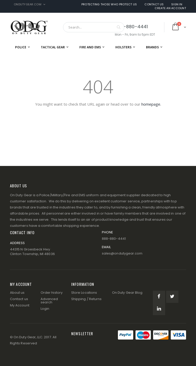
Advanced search (49, 301)
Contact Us (154, 4)
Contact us (19, 299)
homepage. (151, 104)
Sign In (176, 4)
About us (17, 292)
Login (45, 308)
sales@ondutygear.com (122, 253)
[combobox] (93, 27)
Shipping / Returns (86, 299)
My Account (19, 305)
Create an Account (170, 8)
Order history (52, 292)
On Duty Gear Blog (127, 292)
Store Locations (84, 292)
